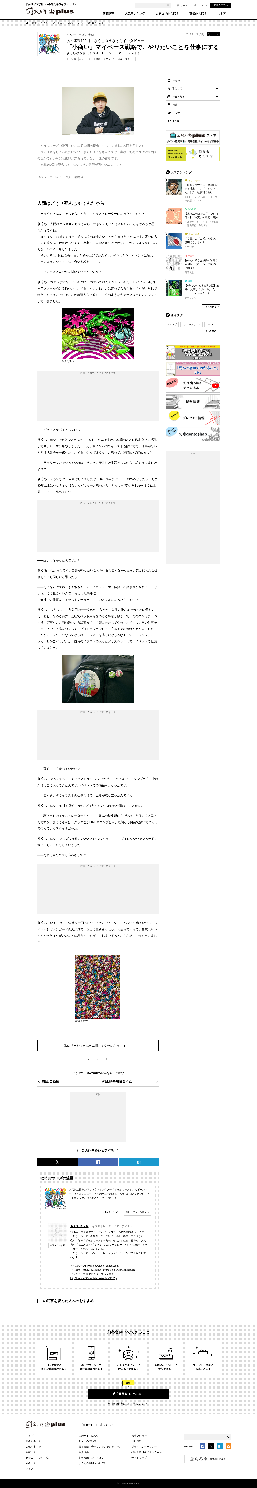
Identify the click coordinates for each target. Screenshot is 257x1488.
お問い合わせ (139, 1435)
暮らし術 (177, 88)
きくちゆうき (79, 1226)
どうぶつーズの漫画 (51, 23)
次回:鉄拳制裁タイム (117, 1081)
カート (182, 5)
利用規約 (136, 1441)
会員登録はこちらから (128, 1393)
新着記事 (108, 13)
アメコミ (110, 59)
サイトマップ (139, 1457)
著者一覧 (31, 1463)
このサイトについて (90, 1435)
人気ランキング (135, 13)
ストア (221, 13)
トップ (29, 1435)
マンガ (72, 59)
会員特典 (84, 1452)
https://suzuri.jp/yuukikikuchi (119, 1269)
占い (210, 324)
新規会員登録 (221, 5)
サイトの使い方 (87, 1441)
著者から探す (198, 13)
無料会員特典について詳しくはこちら (129, 1403)
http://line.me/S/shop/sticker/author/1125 (92, 1278)
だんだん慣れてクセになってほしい (107, 1045)
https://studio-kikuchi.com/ (104, 1265)
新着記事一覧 (33, 1441)
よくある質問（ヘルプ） (92, 1463)
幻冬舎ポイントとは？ (91, 1457)
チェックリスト (192, 324)
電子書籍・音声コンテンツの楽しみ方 (100, 1446)
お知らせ (178, 121)
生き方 (176, 80)
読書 (34, 23)
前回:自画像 (50, 1081)
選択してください (136, 1212)
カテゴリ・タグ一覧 (37, 1457)
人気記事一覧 (33, 1446)
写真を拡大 (68, 361)
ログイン (200, 5)
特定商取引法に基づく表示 (146, 1452)
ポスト (213, 34)
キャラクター (127, 59)
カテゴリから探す (167, 13)
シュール (86, 59)
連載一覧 (31, 1452)
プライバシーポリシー (144, 1446)
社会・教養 (178, 96)
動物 (98, 59)
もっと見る (210, 307)
